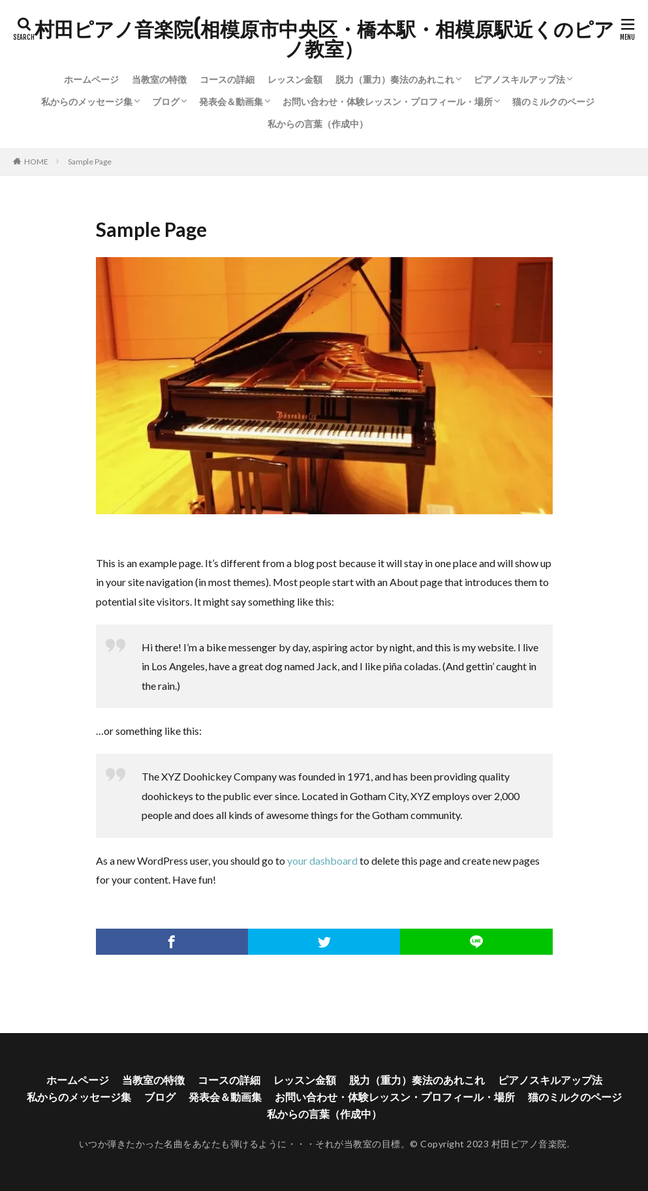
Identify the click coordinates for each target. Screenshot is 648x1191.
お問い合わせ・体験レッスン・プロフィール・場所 (388, 101)
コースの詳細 (227, 79)
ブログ (165, 101)
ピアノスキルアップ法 (519, 79)
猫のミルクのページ (553, 101)
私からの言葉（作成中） (318, 123)
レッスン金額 (295, 79)
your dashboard (322, 860)
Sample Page (90, 161)
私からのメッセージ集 (86, 101)
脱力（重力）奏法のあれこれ (394, 79)
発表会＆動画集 (231, 101)
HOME (36, 161)
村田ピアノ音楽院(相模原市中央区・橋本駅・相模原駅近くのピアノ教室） (324, 39)
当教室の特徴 (159, 79)
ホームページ (91, 79)
